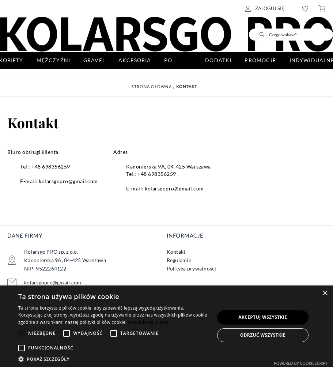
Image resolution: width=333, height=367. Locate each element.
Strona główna (152, 86)
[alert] (166, 326)
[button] (113, 358)
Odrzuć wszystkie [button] (262, 335)
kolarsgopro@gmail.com (68, 181)
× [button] (325, 293)
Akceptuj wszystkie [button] (262, 317)
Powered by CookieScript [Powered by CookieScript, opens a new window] (301, 363)
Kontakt (186, 86)
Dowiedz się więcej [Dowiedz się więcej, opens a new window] (148, 322)
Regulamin (179, 260)
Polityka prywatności (191, 268)
